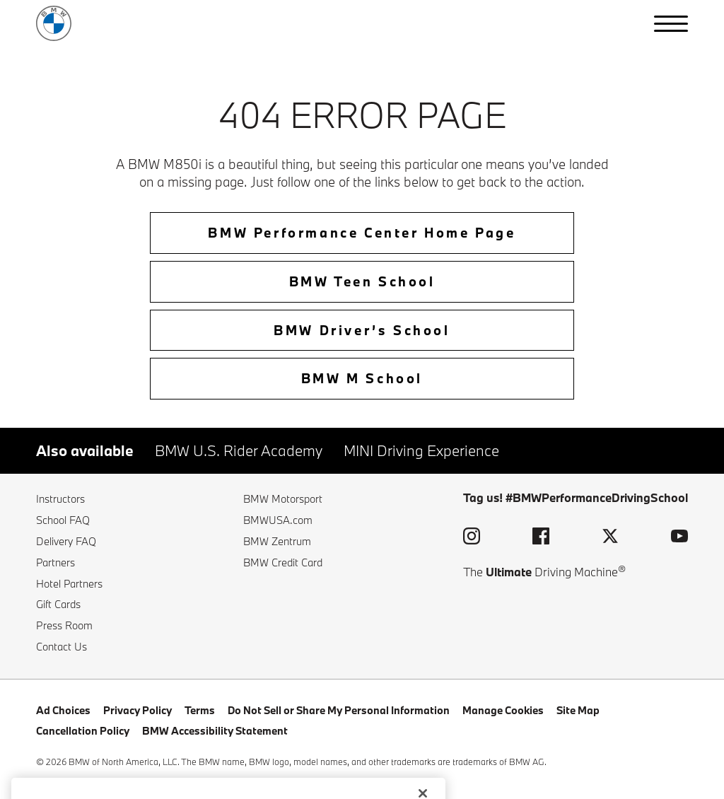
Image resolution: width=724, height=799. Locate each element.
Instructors (60, 499)
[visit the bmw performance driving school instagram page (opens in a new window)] (471, 538)
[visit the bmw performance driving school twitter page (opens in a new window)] (610, 538)
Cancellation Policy (82, 730)
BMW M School (362, 378)
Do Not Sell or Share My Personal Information (339, 710)
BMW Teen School (362, 281)
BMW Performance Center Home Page (361, 232)
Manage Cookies (503, 710)
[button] (671, 24)
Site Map (578, 710)
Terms (200, 710)
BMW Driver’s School (362, 330)
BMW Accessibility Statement (215, 730)
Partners (55, 562)
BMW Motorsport (282, 499)
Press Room (64, 625)
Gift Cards (58, 604)
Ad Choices (63, 710)
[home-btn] (362, 236)
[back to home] (53, 23)
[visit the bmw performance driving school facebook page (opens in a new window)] (540, 538)
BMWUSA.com (278, 520)
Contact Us (61, 646)
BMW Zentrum (277, 541)
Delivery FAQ (66, 541)
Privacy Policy (137, 710)
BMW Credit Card (282, 562)
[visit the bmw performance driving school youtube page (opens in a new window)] (679, 538)
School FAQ (63, 520)
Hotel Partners (69, 583)
